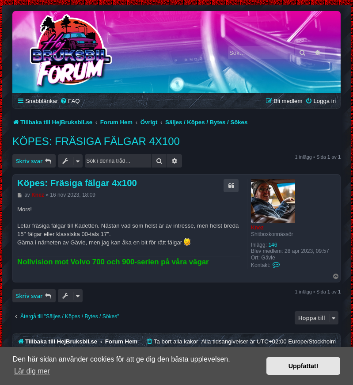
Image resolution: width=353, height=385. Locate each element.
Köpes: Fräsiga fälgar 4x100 (96, 141)
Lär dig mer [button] (32, 371)
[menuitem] (70, 101)
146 (272, 245)
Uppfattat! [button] (303, 366)
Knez (257, 228)
